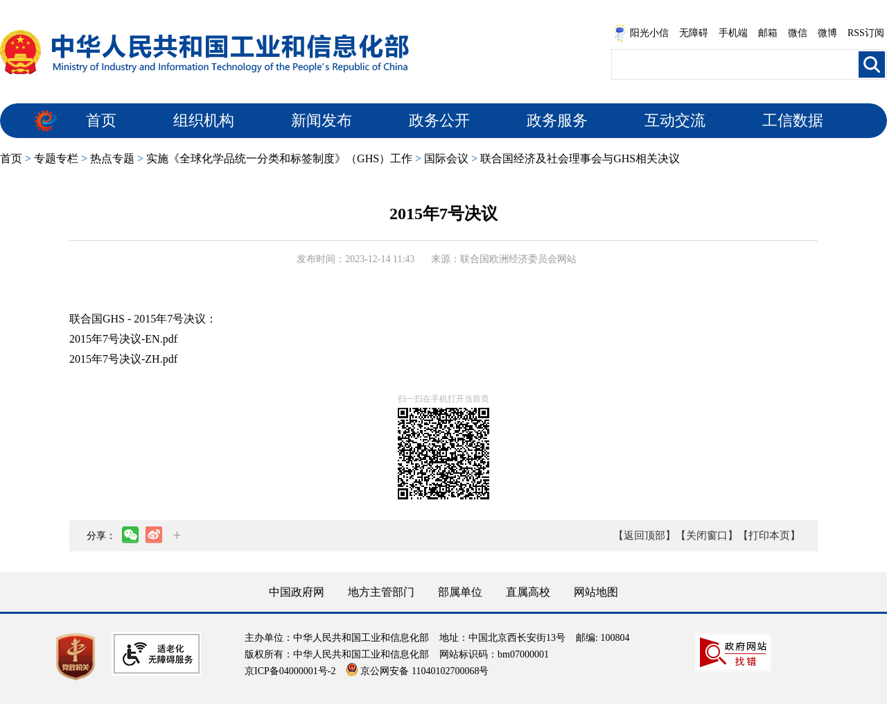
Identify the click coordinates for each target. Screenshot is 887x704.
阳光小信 (641, 33)
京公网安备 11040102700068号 (417, 671)
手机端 (733, 33)
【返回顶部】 (644, 535)
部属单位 (460, 592)
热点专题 (112, 158)
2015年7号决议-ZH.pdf (123, 359)
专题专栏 (56, 158)
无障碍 (693, 33)
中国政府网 (296, 592)
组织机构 (203, 120)
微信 (797, 33)
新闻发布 (321, 120)
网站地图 (596, 592)
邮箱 (768, 33)
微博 (827, 33)
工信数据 (792, 120)
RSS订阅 (866, 33)
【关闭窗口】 (707, 535)
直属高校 (528, 592)
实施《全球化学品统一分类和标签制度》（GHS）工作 (279, 158)
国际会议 (446, 158)
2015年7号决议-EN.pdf (123, 339)
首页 (101, 120)
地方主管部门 (381, 592)
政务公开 (439, 120)
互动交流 (674, 120)
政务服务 (557, 120)
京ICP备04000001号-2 (290, 671)
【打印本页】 (769, 535)
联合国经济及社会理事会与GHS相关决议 (580, 158)
